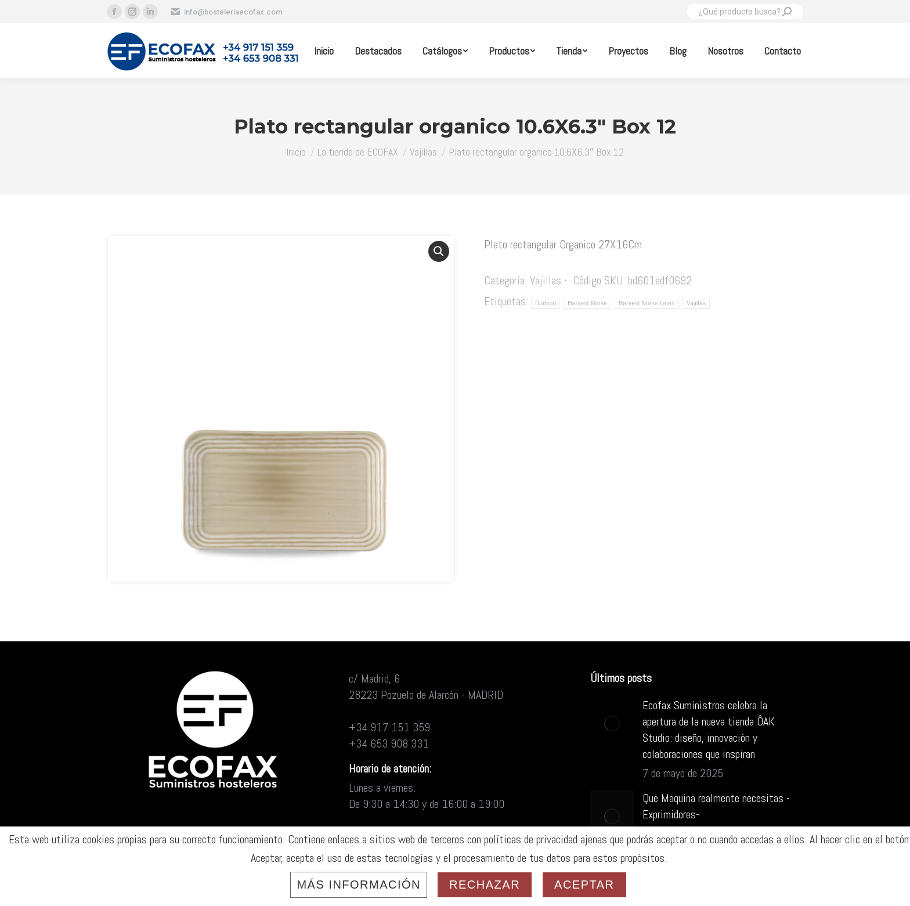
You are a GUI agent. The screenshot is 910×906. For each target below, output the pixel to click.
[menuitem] (324, 51)
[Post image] (612, 723)
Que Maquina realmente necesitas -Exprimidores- (716, 806)
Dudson (545, 303)
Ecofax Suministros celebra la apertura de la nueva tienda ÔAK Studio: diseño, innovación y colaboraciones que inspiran (708, 729)
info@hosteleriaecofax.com (225, 11)
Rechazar (484, 884)
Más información (359, 884)
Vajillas (545, 280)
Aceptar (584, 884)
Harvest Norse (587, 303)
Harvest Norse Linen (647, 303)
